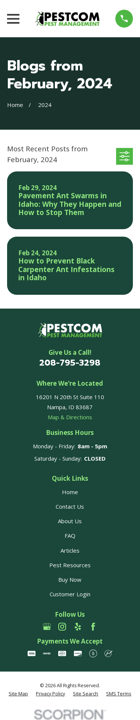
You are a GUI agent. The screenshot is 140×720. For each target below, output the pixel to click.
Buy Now (69, 579)
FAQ (70, 535)
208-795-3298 (69, 362)
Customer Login (70, 594)
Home (70, 492)
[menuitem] (18, 694)
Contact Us (70, 506)
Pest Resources (70, 565)
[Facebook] (93, 627)
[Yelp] (78, 627)
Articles (70, 550)
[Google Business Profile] (47, 627)
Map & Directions (70, 417)
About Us (70, 521)
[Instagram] (62, 627)
